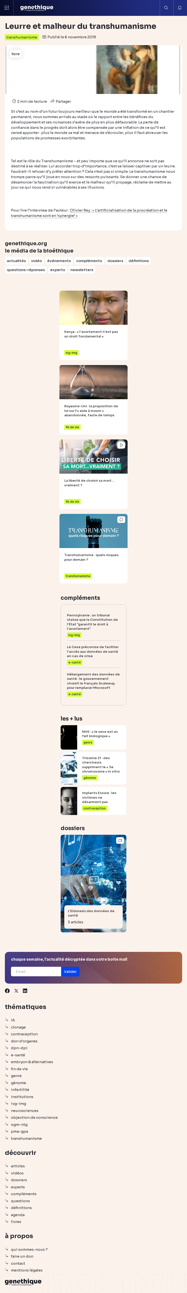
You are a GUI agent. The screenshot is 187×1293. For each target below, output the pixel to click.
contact (18, 1263)
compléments (89, 260)
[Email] (36, 971)
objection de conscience (34, 1117)
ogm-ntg (19, 1124)
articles (18, 1166)
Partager (60, 101)
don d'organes (24, 1041)
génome (18, 1082)
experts (57, 269)
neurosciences (24, 1110)
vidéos (17, 1173)
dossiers (115, 260)
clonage (18, 1027)
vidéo (36, 260)
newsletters (81, 269)
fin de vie (19, 1069)
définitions (139, 260)
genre (16, 1075)
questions (20, 1201)
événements (59, 260)
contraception (24, 1034)
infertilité (20, 1089)
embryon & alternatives (32, 1061)
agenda (18, 1214)
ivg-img (18, 1103)
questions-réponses (26, 269)
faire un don (22, 1256)
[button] (70, 972)
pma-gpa (19, 1131)
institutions (22, 1096)
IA (13, 1020)
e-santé (18, 1055)
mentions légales (27, 1270)
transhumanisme (21, 37)
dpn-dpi (19, 1048)
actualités (16, 260)
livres (16, 1221)
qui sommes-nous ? (29, 1249)
